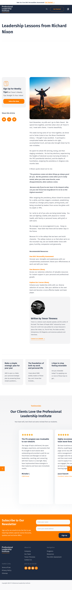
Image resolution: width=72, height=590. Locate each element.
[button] (68, 9)
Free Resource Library (37, 269)
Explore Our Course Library (39, 282)
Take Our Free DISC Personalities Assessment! (30, 2)
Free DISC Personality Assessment (42, 256)
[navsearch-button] (45, 9)
